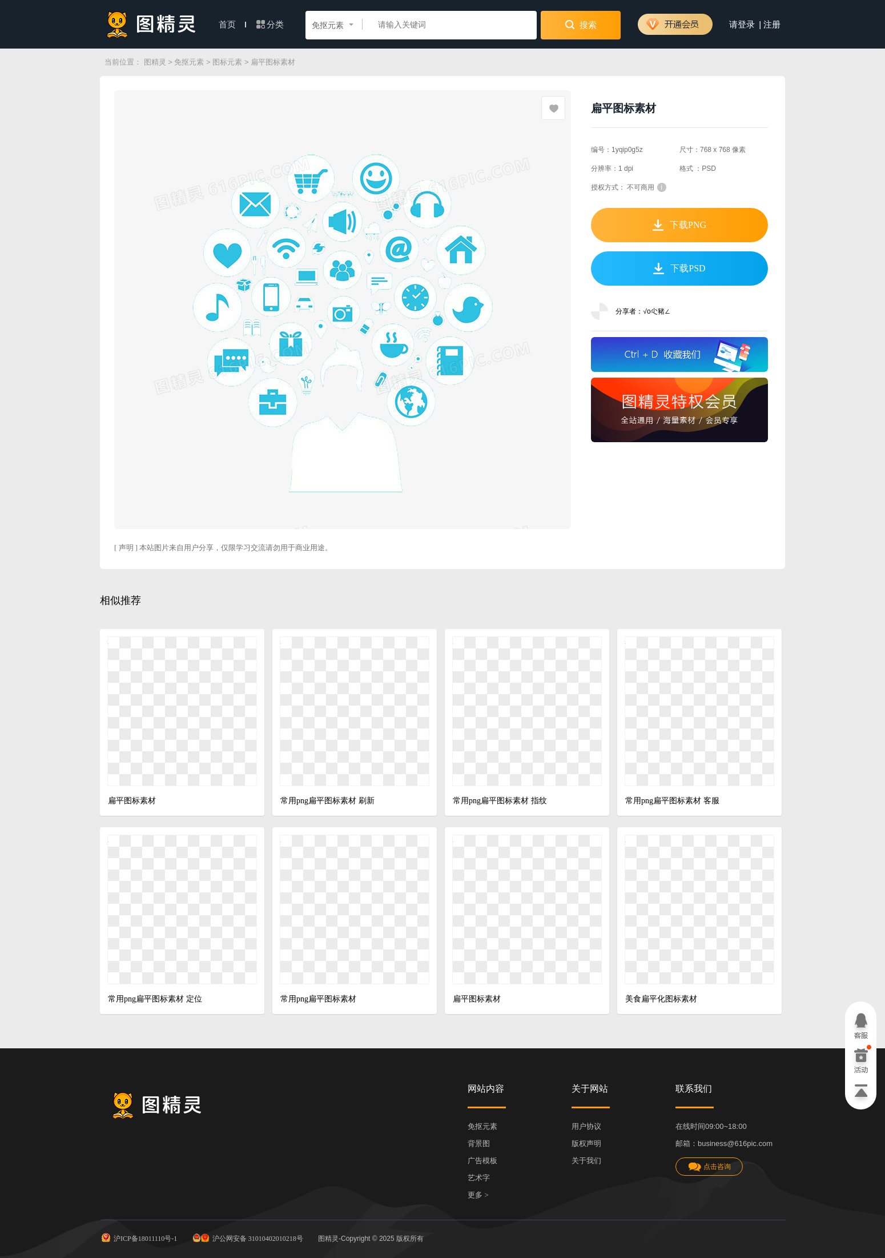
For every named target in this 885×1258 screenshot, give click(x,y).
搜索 (581, 24)
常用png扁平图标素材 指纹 (500, 800)
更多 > (478, 1195)
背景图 (479, 1143)
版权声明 (586, 1143)
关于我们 (586, 1160)
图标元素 (227, 62)
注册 (772, 24)
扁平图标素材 (132, 800)
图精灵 (155, 62)
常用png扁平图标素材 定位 (155, 999)
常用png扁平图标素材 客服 (672, 800)
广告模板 (482, 1160)
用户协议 (586, 1126)
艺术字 (479, 1177)
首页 (232, 24)
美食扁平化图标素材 (661, 999)
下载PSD (679, 268)
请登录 (742, 24)
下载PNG (679, 225)
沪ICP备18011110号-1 (138, 1237)
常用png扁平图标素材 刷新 (327, 800)
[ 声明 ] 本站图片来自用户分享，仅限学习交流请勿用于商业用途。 (223, 547)
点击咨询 (709, 1167)
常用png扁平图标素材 (318, 999)
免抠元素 (189, 62)
